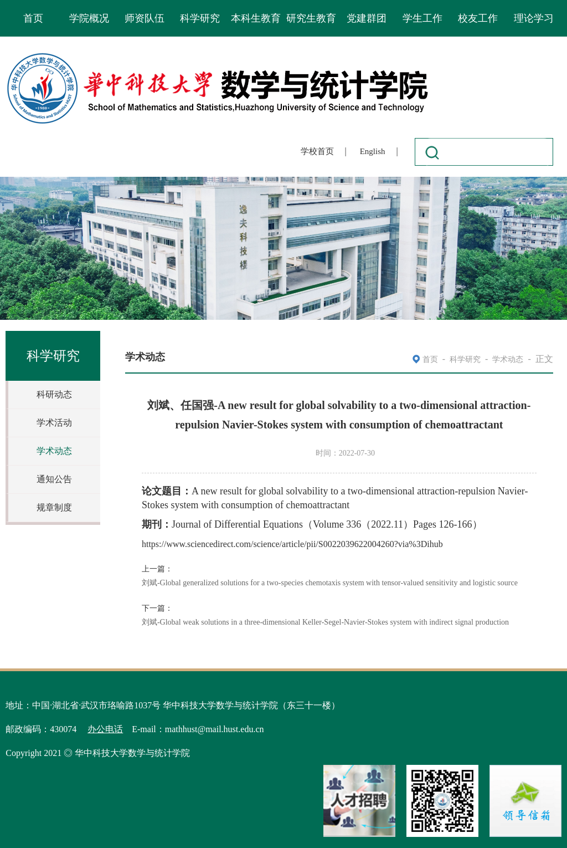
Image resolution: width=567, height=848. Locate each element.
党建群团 (366, 18)
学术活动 (54, 422)
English (372, 151)
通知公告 (54, 479)
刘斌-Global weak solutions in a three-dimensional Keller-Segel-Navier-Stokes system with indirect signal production (325, 622)
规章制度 (54, 507)
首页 (33, 18)
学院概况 (89, 18)
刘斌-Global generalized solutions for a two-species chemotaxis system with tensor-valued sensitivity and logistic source (330, 583)
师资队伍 (144, 18)
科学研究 (200, 18)
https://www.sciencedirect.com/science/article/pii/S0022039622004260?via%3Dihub (292, 544)
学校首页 (317, 151)
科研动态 (54, 394)
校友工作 (478, 18)
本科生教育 (256, 18)
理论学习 (534, 18)
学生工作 (422, 18)
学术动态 (54, 451)
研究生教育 (311, 18)
